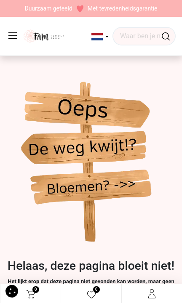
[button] (100, 36)
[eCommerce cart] (30, 293)
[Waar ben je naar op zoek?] (166, 36)
